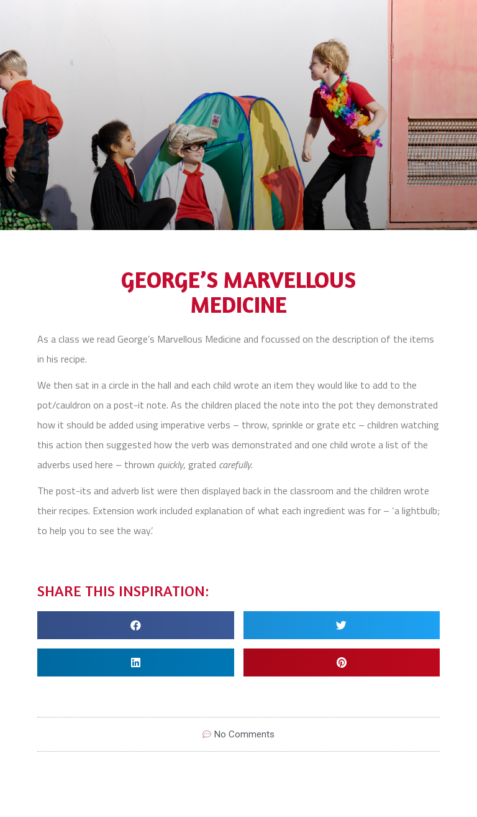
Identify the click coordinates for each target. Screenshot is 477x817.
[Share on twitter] (341, 625)
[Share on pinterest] (341, 662)
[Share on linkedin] (135, 662)
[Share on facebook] (135, 625)
